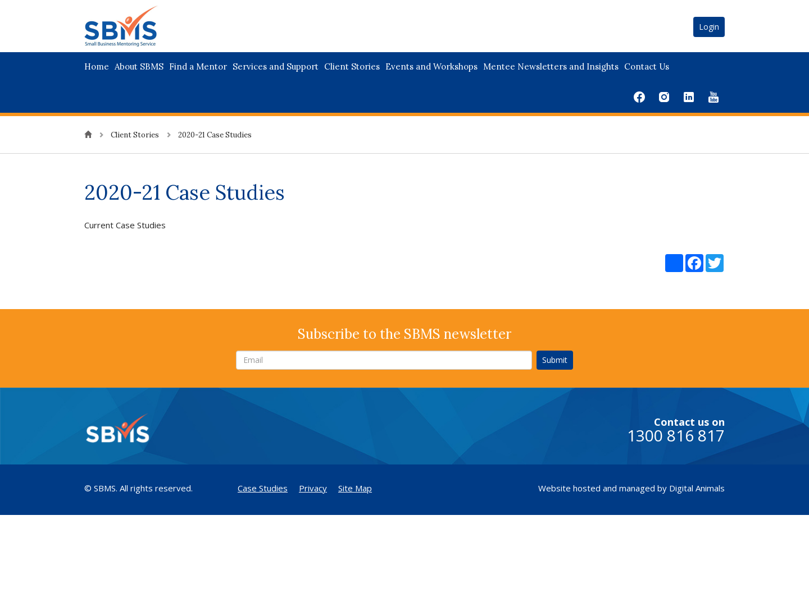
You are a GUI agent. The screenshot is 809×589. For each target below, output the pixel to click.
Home (96, 66)
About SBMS (139, 66)
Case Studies (263, 488)
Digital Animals (697, 488)
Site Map (355, 488)
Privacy (313, 488)
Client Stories (352, 66)
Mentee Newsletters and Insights (551, 66)
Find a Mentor (198, 66)
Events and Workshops (431, 66)
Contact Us (646, 66)
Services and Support (276, 66)
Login (709, 26)
